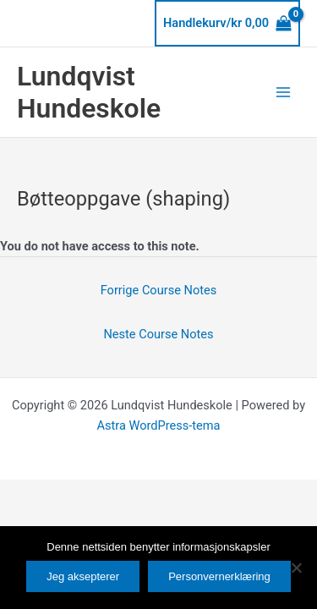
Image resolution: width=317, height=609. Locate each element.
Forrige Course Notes (159, 290)
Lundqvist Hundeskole (89, 92)
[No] (295, 567)
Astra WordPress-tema (158, 425)
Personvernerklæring (219, 576)
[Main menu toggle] (283, 92)
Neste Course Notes (158, 334)
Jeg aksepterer (82, 576)
